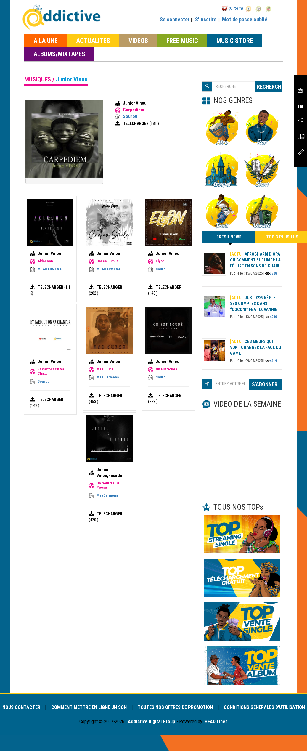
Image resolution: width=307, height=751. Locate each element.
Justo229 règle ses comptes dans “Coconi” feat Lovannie (253, 304)
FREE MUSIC (182, 40)
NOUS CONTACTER (34, 707)
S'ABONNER (265, 384)
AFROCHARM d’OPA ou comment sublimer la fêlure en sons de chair (255, 260)
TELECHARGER (136, 123)
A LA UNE (45, 40)
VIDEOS (138, 40)
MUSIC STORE (234, 40)
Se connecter (174, 19)
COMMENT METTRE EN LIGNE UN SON (103, 707)
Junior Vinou (135, 103)
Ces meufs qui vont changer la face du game (255, 347)
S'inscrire (205, 19)
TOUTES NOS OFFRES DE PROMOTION (191, 707)
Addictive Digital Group (150, 729)
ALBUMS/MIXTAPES (59, 54)
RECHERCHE (269, 87)
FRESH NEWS (229, 238)
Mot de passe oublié (244, 19)
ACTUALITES (93, 40)
